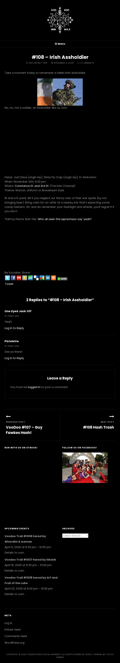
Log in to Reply (14, 328)
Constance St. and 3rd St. (32, 186)
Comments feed (16, 636)
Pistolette (12, 341)
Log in (8, 623)
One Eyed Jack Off (18, 311)
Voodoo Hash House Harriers (44, 654)
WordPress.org (14, 643)
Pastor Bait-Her (38, 63)
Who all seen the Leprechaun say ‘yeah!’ (65, 219)
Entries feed (12, 629)
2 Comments (87, 63)
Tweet (9, 284)
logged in (34, 387)
